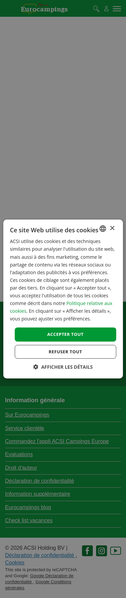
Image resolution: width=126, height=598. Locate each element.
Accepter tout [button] (65, 334)
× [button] (112, 228)
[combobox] (102, 228)
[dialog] (63, 299)
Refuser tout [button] (65, 352)
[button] (63, 367)
